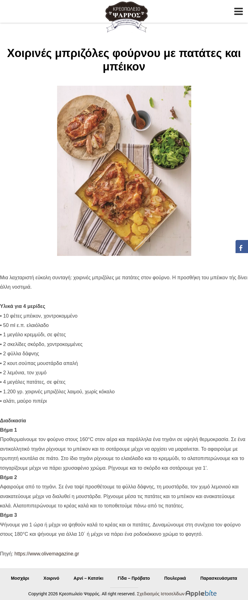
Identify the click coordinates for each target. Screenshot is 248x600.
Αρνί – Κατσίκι (88, 578)
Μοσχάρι (20, 578)
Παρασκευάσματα (218, 578)
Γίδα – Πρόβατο (134, 578)
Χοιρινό (51, 578)
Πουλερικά (175, 578)
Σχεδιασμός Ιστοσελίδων (161, 593)
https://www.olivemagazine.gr (46, 553)
